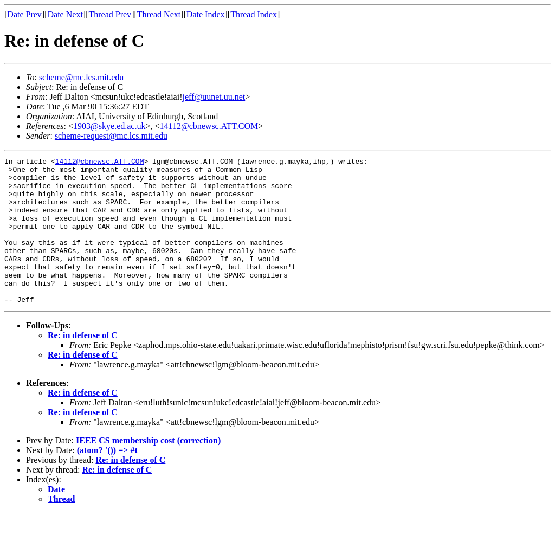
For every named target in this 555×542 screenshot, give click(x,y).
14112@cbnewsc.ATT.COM (208, 126)
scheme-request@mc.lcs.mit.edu (111, 135)
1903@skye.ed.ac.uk (109, 126)
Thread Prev (109, 14)
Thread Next (158, 14)
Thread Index (253, 14)
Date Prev (24, 14)
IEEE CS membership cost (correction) (148, 469)
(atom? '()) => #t (107, 479)
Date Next (65, 14)
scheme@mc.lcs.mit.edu (81, 77)
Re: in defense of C (83, 364)
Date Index (205, 14)
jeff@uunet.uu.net (213, 96)
